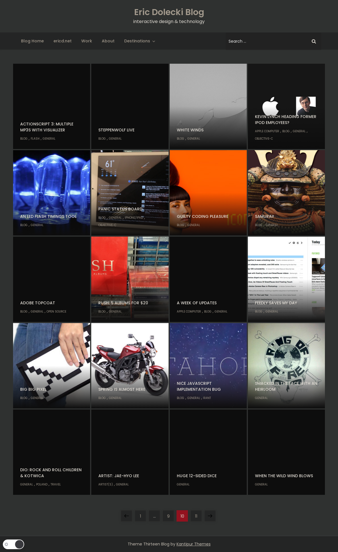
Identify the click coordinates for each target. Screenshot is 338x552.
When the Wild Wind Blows (284, 476)
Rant (207, 398)
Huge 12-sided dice (197, 476)
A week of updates (197, 303)
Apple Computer (267, 131)
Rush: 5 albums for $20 (123, 303)
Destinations (140, 41)
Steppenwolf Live (116, 130)
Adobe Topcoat (37, 303)
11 (198, 514)
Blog (24, 138)
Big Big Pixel (33, 389)
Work (86, 41)
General (49, 138)
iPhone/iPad (134, 218)
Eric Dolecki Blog (169, 12)
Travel (56, 484)
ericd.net (62, 41)
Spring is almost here (121, 389)
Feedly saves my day (276, 303)
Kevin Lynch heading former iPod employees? (285, 119)
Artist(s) (105, 484)
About (108, 41)
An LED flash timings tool (48, 216)
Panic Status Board (120, 209)
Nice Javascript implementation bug (199, 386)
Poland (41, 484)
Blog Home (32, 41)
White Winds (190, 130)
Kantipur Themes (194, 544)
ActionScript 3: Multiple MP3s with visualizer (46, 127)
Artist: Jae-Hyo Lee (118, 476)
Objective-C (264, 138)
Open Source (56, 311)
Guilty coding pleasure (202, 216)
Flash (35, 138)
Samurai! (264, 216)
